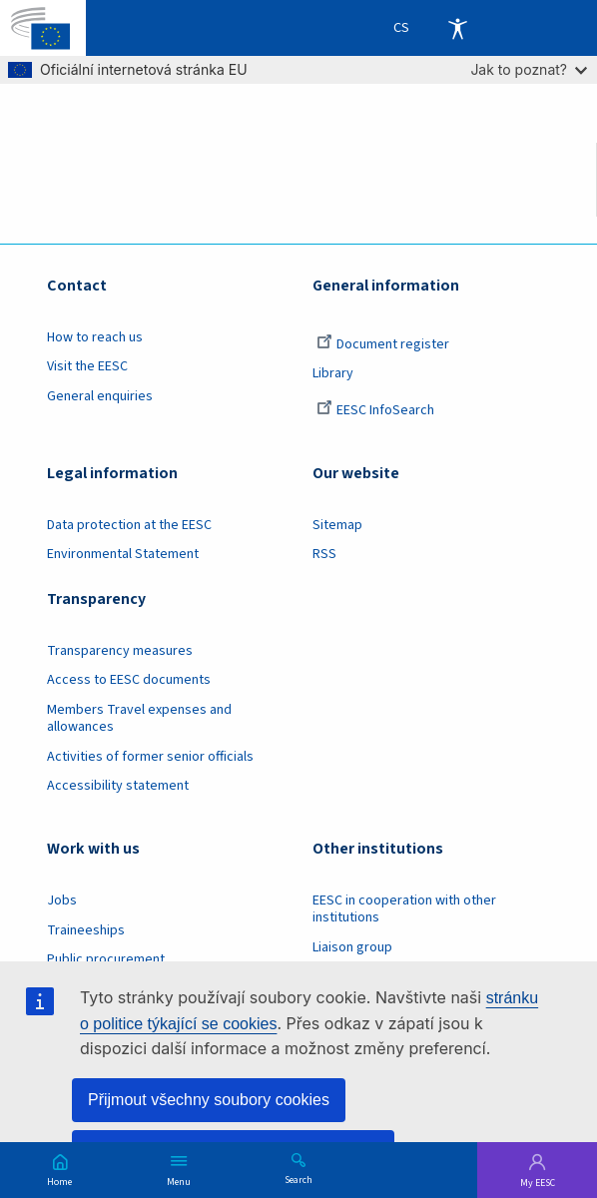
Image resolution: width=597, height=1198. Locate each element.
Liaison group (352, 947)
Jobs (62, 900)
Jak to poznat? (528, 69)
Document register (382, 344)
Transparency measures (120, 651)
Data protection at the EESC (129, 525)
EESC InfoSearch (375, 410)
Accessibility (457, 28)
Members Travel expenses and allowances (139, 718)
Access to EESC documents (129, 680)
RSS (324, 554)
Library (332, 373)
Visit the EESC (87, 366)
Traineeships (86, 930)
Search (298, 1179)
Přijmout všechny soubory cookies (208, 1099)
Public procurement (106, 959)
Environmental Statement (123, 554)
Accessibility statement (118, 786)
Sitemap (337, 525)
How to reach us (95, 337)
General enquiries (100, 396)
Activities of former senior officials (150, 757)
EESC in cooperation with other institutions (404, 909)
